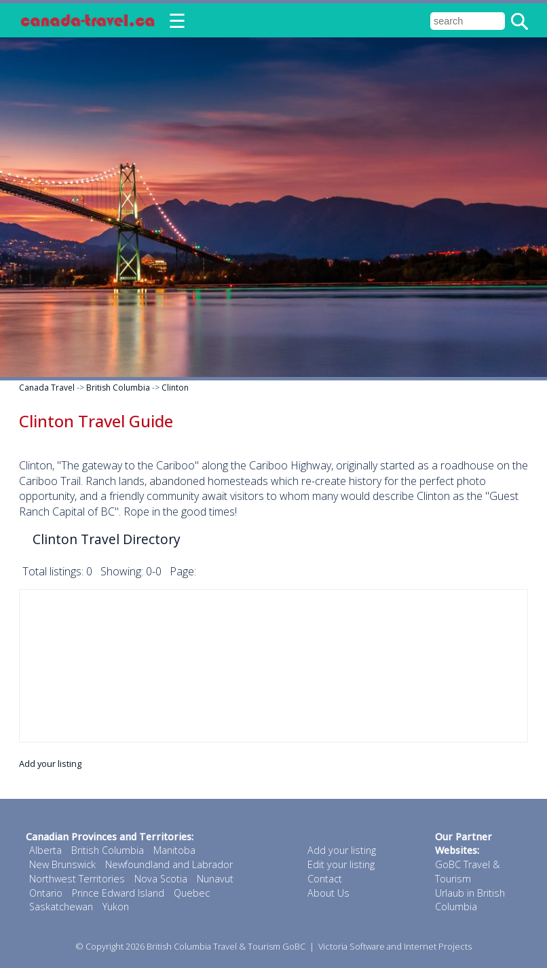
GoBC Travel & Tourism (467, 871)
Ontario (45, 892)
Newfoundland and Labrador (169, 864)
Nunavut (215, 878)
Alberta (45, 850)
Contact (324, 878)
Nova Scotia (160, 878)
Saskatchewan (61, 906)
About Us (328, 892)
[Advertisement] (273, 666)
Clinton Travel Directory (107, 539)
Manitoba (174, 850)
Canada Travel (47, 387)
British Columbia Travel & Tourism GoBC (226, 946)
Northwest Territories (77, 878)
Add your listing (50, 763)
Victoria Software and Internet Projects (395, 946)
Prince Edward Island (118, 892)
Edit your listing (341, 864)
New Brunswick (62, 864)
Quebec (192, 892)
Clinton (175, 387)
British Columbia (118, 387)
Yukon (115, 906)
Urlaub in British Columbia (470, 900)
